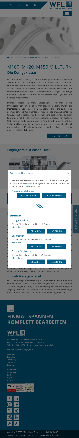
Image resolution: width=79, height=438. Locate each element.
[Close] (68, 173)
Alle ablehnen (54, 195)
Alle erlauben (28, 195)
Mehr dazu (17, 227)
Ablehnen (57, 231)
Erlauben (36, 231)
